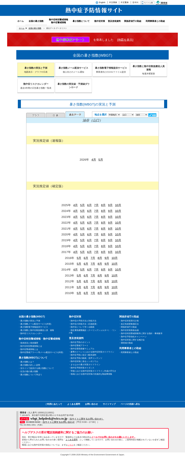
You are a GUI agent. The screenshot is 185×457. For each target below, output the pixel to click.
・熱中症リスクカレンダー (30, 333)
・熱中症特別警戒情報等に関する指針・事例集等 (140, 333)
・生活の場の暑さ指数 (28, 371)
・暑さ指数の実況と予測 (29, 321)
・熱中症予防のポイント (79, 342)
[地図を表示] (125, 39)
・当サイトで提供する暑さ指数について (36, 368)
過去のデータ (75, 114)
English (102, 2)
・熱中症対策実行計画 (129, 321)
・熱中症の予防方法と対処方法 (82, 321)
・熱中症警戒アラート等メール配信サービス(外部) (40, 352)
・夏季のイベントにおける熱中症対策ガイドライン (91, 352)
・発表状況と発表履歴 (28, 343)
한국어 (135, 2)
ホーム (21, 28)
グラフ (35, 115)
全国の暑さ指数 (34, 28)
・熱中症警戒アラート (78, 345)
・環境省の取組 (126, 343)
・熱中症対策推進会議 (129, 330)
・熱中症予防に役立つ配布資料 (82, 355)
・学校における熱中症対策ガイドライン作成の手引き (92, 371)
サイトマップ (109, 404)
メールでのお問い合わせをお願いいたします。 (113, 437)
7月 (96, 205)
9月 (110, 205)
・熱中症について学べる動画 (81, 327)
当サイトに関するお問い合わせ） (87, 418)
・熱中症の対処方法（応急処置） (83, 324)
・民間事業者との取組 (129, 352)
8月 (103, 205)
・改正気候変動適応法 (129, 324)
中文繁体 (125, 2)
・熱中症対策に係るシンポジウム (83, 361)
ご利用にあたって (53, 404)
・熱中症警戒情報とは (28, 349)
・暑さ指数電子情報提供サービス (33, 327)
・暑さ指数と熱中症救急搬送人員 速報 (36, 330)
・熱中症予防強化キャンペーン (133, 336)
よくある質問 (73, 404)
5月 (100, 159)
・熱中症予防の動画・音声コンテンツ (85, 358)
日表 (55, 115)
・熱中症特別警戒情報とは (30, 346)
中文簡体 (113, 2)
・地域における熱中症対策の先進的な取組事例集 (90, 374)
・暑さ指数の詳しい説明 (29, 365)
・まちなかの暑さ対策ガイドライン (84, 364)
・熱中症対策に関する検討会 (132, 340)
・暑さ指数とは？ (26, 362)
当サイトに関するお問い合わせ (59, 422)
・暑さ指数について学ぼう (30, 374)
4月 (93, 159)
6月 (89, 205)
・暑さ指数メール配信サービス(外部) (34, 324)
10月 (118, 205)
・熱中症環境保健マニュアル (81, 349)
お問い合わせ (91, 404)
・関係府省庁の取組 (128, 327)
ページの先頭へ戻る (130, 404)
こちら (70, 445)
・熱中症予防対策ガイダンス (81, 368)
